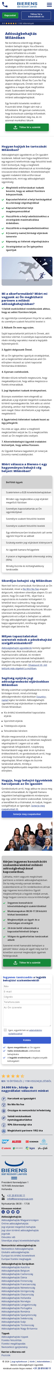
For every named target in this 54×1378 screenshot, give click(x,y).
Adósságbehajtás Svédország (17, 1318)
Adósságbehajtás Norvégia (15, 1301)
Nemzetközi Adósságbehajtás (17, 1248)
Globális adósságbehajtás (15, 1252)
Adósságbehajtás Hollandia (16, 1297)
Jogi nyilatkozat (19, 1361)
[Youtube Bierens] (18, 1212)
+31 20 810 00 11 (16, 1195)
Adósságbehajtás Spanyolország (18, 1315)
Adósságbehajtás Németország (18, 1287)
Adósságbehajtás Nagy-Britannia (19, 1328)
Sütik (32, 1361)
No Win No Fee (31, 589)
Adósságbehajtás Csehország (17, 1274)
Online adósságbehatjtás (15, 1223)
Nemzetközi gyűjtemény (14, 1347)
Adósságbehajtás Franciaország (18, 1284)
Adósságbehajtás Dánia (14, 1277)
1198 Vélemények (25, 23)
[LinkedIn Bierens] (3, 1212)
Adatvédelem (43, 1361)
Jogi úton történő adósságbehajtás (20, 1230)
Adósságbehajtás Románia (15, 1311)
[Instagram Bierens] (8, 1212)
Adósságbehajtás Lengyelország (18, 1304)
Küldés (27, 1040)
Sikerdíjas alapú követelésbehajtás (20, 1240)
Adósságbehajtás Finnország (16, 1280)
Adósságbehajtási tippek (14, 1336)
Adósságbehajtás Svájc (13, 1321)
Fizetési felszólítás (11, 1340)
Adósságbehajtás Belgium (15, 1270)
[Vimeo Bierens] (13, 1212)
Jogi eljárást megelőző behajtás (18, 1227)
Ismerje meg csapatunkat (27, 814)
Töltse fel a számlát (29, 127)
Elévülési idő (8, 1237)
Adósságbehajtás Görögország (17, 1291)
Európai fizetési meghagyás (16, 1259)
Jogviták (5, 1233)
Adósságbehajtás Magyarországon (20, 1220)
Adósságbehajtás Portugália (16, 1308)
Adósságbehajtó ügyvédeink (17, 648)
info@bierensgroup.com (20, 1198)
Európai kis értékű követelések (18, 1255)
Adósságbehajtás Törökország (17, 1325)
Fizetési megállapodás (13, 1343)
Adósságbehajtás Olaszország (17, 1294)
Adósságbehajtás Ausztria (15, 1267)
